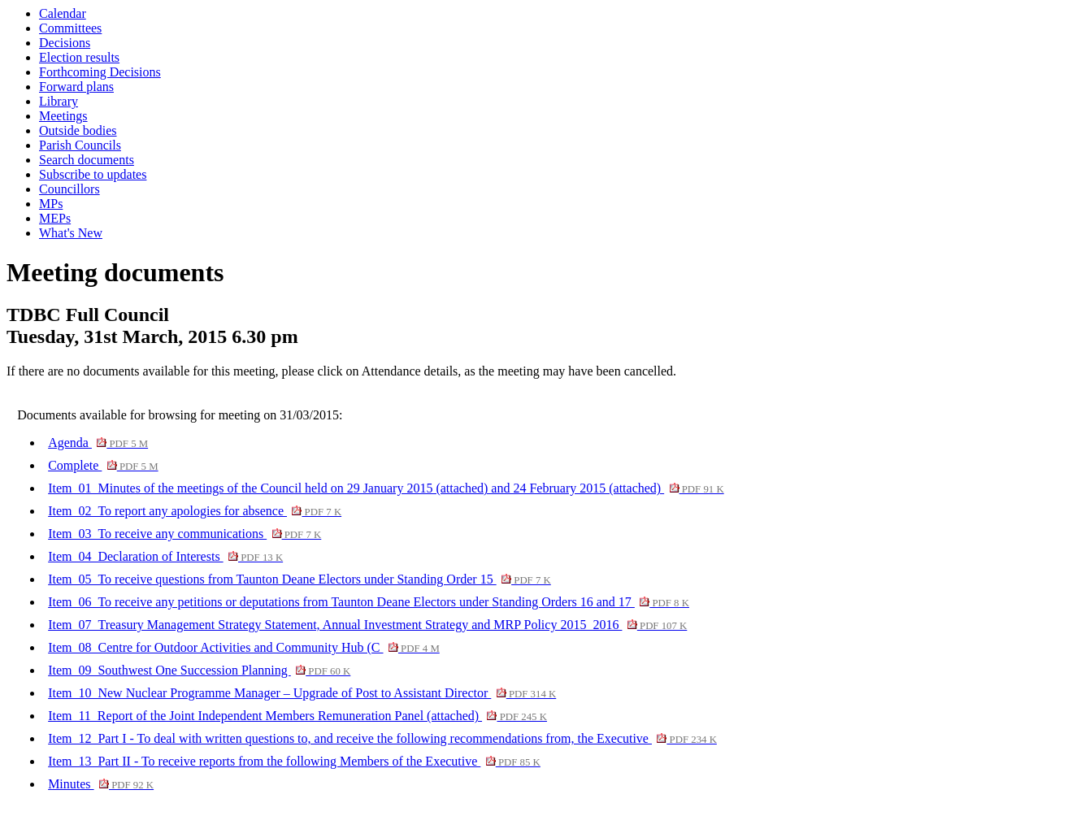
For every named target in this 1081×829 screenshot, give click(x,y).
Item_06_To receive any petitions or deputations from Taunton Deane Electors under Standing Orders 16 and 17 (368, 602)
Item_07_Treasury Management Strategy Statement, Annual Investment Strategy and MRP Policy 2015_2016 (367, 625)
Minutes (101, 784)
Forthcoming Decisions (100, 72)
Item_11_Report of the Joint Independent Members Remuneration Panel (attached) (297, 716)
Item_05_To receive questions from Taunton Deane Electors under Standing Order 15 (299, 579)
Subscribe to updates (92, 174)
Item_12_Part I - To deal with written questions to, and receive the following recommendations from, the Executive (382, 738)
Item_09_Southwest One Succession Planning (199, 670)
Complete (103, 465)
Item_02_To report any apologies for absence (194, 511)
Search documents (86, 160)
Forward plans (76, 86)
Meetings (63, 116)
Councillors (69, 189)
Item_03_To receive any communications (184, 533)
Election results (79, 57)
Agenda (98, 442)
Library (58, 101)
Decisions (64, 43)
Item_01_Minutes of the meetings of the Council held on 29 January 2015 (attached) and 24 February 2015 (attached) (386, 488)
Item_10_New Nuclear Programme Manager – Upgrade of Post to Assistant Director (302, 693)
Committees (70, 28)
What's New (70, 233)
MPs (51, 204)
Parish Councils (80, 145)
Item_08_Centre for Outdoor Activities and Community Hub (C (244, 647)
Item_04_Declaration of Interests (165, 556)
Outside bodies (78, 130)
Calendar (62, 13)
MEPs (55, 218)
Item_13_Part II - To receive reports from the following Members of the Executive (294, 761)
